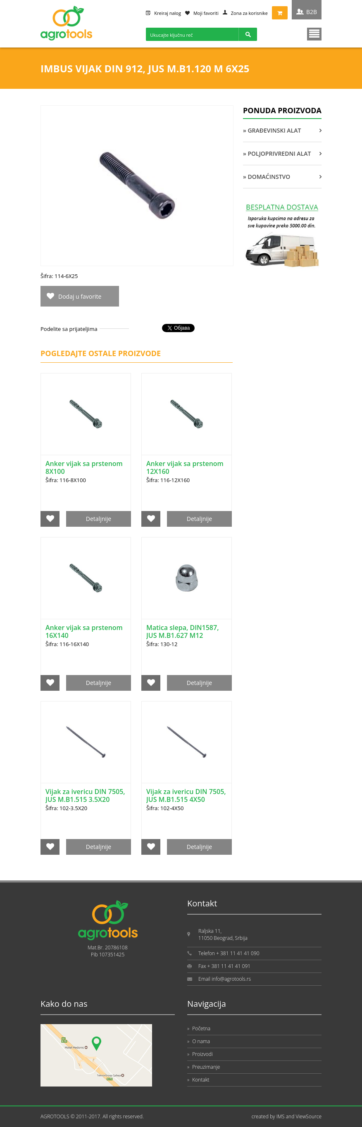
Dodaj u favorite (79, 296)
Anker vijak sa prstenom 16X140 (84, 631)
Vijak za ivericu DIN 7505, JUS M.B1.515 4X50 (186, 795)
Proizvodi (200, 1054)
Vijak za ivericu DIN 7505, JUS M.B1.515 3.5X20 (85, 795)
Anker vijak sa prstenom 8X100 (84, 467)
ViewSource (308, 1116)
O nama (198, 1041)
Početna (198, 1028)
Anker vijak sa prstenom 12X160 (185, 467)
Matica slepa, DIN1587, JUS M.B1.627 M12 (182, 631)
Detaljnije (98, 519)
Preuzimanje (203, 1066)
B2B (311, 12)
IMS (280, 1116)
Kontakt (198, 1079)
